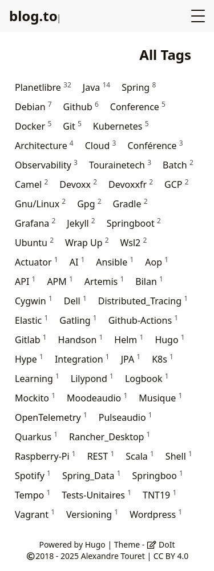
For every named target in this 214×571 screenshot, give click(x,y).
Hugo (169, 339)
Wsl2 (133, 242)
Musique (160, 397)
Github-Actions (143, 320)
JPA (131, 358)
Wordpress (156, 514)
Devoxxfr (130, 184)
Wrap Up (87, 242)
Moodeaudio (97, 397)
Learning (37, 378)
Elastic (31, 320)
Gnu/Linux (40, 203)
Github (81, 106)
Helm (128, 339)
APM (59, 281)
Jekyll (81, 223)
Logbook (147, 378)
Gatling (77, 320)
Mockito (35, 397)
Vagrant (35, 514)
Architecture (44, 145)
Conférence (155, 145)
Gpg (89, 203)
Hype (29, 358)
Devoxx (78, 184)
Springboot (134, 223)
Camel (31, 184)
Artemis (104, 281)
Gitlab (31, 339)
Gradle (130, 203)
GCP (176, 184)
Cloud (100, 145)
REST (101, 456)
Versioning (92, 514)
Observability (46, 164)
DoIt (161, 544)
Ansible (115, 261)
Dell (75, 300)
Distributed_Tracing (143, 300)
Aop (156, 261)
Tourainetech (120, 164)
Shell (178, 456)
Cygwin (34, 300)
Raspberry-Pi (45, 456)
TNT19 (159, 494)
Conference (137, 106)
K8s (162, 358)
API (25, 281)
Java (96, 87)
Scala (140, 456)
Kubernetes (121, 125)
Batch (178, 164)
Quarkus (36, 436)
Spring (139, 87)
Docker (33, 125)
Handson (80, 339)
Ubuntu (34, 242)
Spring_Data (91, 475)
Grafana (35, 223)
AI (77, 261)
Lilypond (92, 378)
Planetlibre (43, 87)
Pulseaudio (125, 417)
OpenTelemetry (51, 417)
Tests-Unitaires (96, 494)
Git (72, 125)
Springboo (157, 475)
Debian (33, 106)
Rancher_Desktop (109, 436)
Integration (82, 358)
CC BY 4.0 (171, 555)
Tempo (32, 494)
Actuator (36, 261)
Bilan (149, 281)
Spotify (33, 475)
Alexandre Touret (113, 555)
